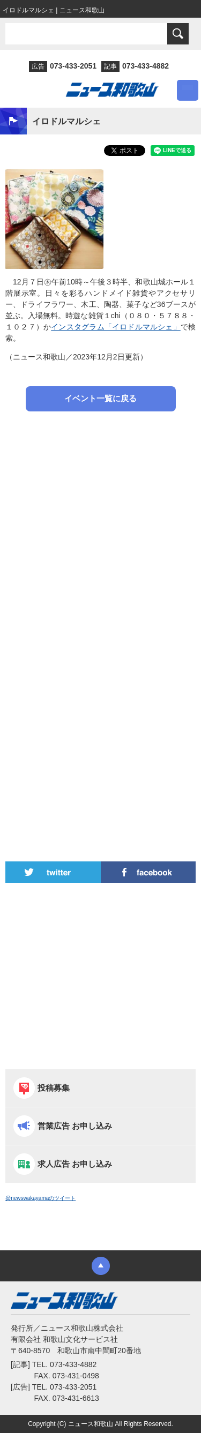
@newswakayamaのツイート (40, 1198)
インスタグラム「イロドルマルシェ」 (116, 326)
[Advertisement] (100, 533)
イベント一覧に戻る (100, 398)
